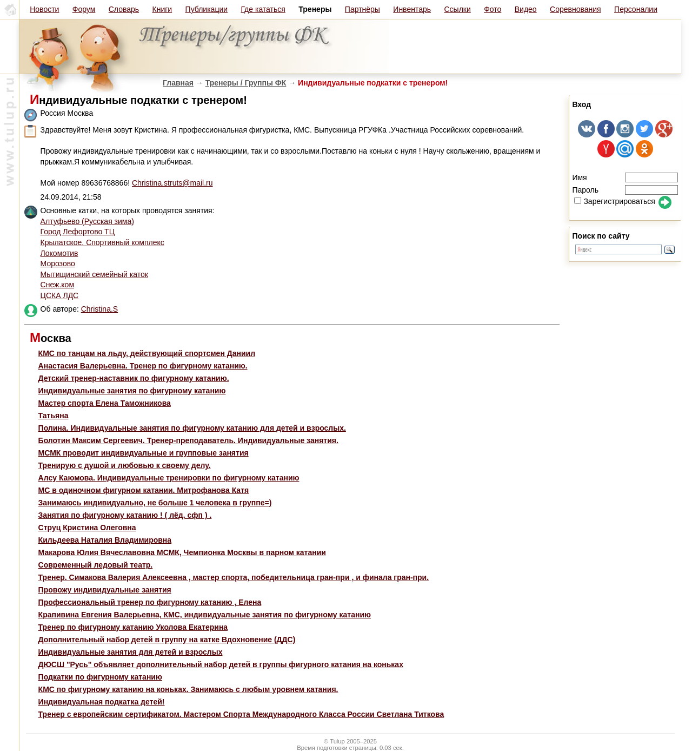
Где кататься (263, 9)
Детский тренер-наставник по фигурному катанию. (133, 378)
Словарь (124, 9)
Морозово (58, 263)
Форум (84, 9)
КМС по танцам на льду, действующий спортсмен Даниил (146, 353)
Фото (492, 9)
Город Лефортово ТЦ (78, 231)
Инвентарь (412, 9)
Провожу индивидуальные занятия (104, 589)
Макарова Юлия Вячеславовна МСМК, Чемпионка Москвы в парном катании (182, 552)
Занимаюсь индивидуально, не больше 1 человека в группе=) (155, 502)
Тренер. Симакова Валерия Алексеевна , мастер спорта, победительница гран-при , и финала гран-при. (233, 577)
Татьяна (53, 415)
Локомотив (59, 253)
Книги (162, 9)
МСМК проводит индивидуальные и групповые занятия (143, 453)
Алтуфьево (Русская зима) (87, 221)
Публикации (206, 9)
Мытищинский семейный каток (94, 274)
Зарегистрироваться (614, 201)
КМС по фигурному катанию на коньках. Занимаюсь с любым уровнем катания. (188, 689)
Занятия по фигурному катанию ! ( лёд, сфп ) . (125, 515)
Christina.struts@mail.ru (172, 183)
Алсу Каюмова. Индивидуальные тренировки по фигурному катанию (169, 477)
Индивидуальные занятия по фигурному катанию (132, 390)
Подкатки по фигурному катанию (100, 677)
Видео (526, 9)
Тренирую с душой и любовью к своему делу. (124, 465)
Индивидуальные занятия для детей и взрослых (130, 652)
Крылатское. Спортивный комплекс (102, 242)
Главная (178, 82)
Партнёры (362, 9)
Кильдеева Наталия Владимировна (105, 540)
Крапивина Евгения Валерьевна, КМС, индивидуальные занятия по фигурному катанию (204, 614)
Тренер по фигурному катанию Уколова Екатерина (133, 627)
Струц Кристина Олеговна (87, 527)
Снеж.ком (57, 284)
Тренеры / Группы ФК (246, 82)
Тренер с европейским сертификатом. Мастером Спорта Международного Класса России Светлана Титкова (241, 714)
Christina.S (99, 309)
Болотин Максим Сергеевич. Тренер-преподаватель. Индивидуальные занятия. (188, 440)
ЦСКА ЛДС (60, 295)
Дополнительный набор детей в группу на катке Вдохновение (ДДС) (167, 639)
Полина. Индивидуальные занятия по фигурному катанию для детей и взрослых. (192, 428)
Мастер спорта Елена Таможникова (104, 403)
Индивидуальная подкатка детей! (101, 701)
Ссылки (457, 9)
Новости (44, 9)
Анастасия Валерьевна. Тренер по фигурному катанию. (143, 365)
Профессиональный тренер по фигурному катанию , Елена (150, 602)
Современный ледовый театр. (95, 565)
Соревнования (575, 9)
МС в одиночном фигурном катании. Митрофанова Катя (143, 490)
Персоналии (635, 9)
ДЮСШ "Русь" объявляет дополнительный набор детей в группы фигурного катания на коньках (220, 664)
